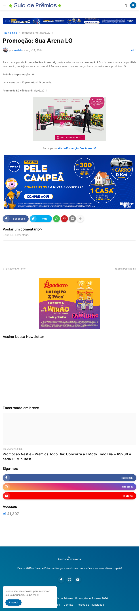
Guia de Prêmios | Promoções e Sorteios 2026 (81, 598)
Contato (68, 604)
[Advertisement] (69, 531)
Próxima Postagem (124, 268)
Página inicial (10, 32)
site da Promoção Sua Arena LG (77, 148)
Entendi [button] (13, 602)
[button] (4, 5)
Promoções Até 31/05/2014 (37, 32)
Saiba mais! (32, 594)
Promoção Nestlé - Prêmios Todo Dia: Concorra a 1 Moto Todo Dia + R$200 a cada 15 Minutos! (67, 456)
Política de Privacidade (90, 604)
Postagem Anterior (15, 268)
